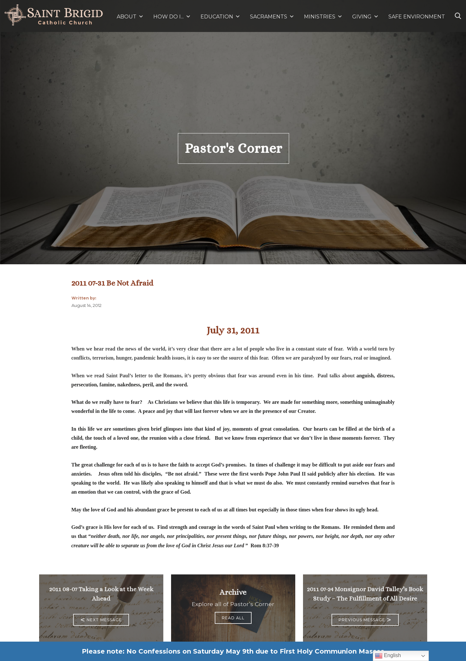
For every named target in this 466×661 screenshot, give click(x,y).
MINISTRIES (323, 16)
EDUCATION (220, 16)
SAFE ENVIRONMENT (416, 17)
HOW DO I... (172, 16)
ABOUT (130, 16)
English (388, 656)
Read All (233, 617)
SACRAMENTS (272, 16)
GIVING (362, 17)
